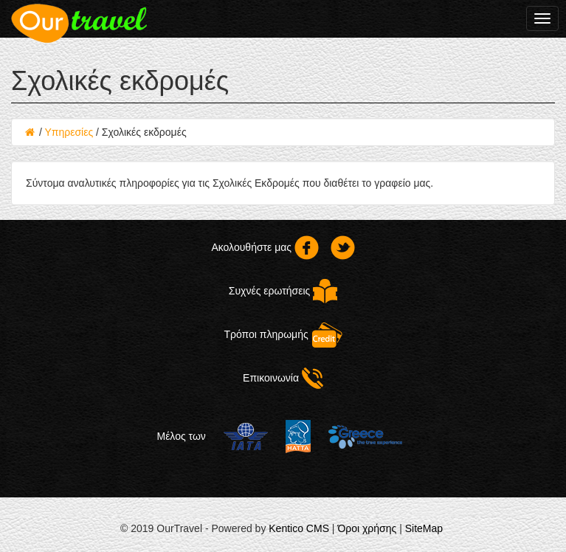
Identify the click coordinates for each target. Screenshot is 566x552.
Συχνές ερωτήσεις (283, 291)
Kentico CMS (299, 528)
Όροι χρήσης (366, 528)
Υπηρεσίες (68, 132)
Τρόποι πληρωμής (283, 334)
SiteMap (424, 528)
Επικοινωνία (283, 378)
